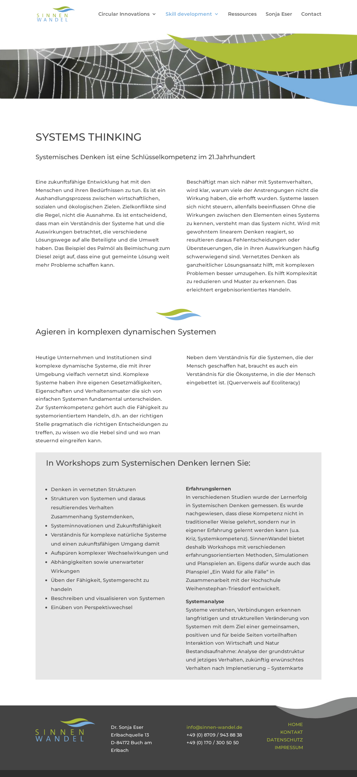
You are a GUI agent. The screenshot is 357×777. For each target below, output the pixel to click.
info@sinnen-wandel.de (214, 727)
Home (295, 724)
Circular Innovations (124, 14)
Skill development (189, 14)
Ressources (242, 14)
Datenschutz (285, 739)
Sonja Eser (279, 14)
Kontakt (291, 732)
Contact (311, 14)
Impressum (289, 747)
